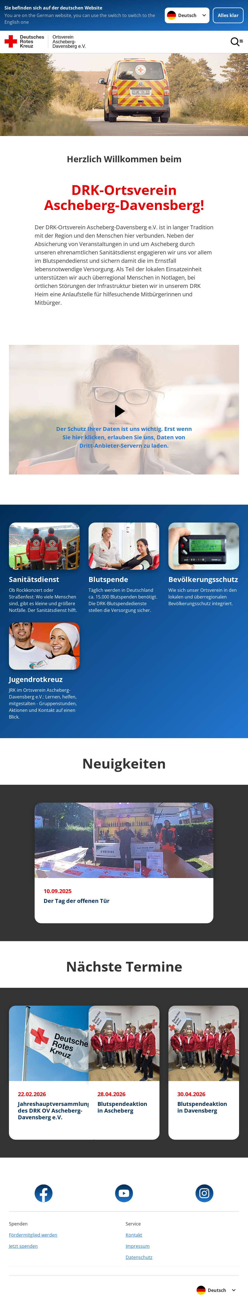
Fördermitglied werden (33, 1235)
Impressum (138, 1246)
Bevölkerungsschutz (203, 579)
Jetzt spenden (23, 1246)
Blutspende (108, 579)
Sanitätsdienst (34, 579)
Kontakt (134, 1235)
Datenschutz (139, 1257)
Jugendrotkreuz (36, 679)
